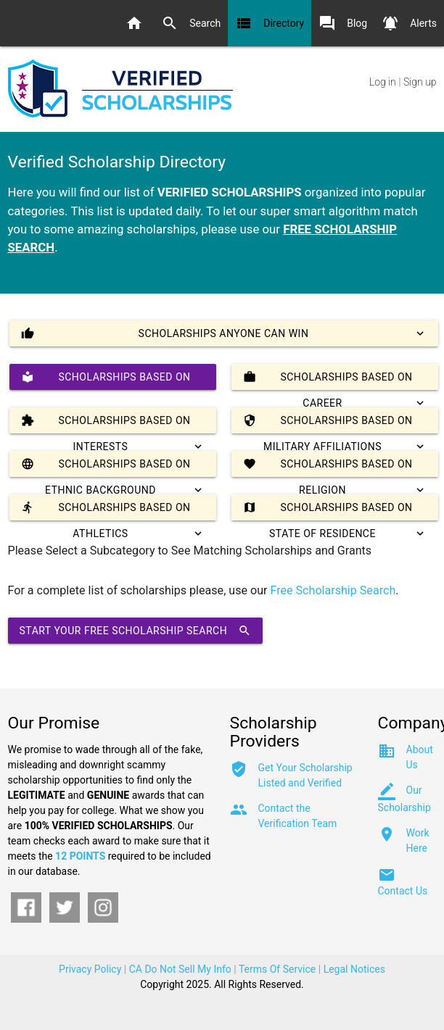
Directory (269, 23)
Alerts (409, 23)
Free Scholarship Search (333, 590)
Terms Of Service (277, 969)
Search (191, 23)
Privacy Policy (90, 969)
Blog (342, 23)
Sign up (419, 82)
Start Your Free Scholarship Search (136, 631)
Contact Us (403, 891)
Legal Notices (354, 969)
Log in (382, 82)
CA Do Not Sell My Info (180, 969)
